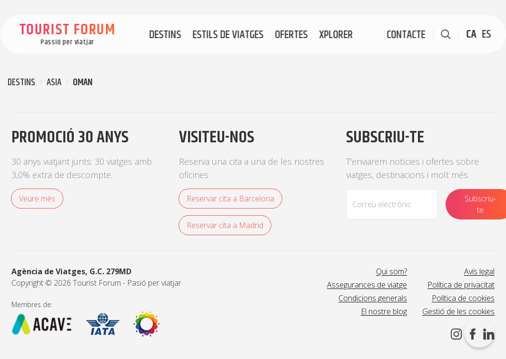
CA (471, 34)
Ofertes (291, 34)
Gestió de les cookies (458, 311)
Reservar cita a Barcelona (230, 198)
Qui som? (391, 271)
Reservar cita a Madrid (225, 225)
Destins (165, 34)
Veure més (37, 198)
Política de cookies (463, 298)
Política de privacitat (461, 284)
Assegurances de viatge (367, 284)
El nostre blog (384, 311)
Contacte (406, 34)
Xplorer (336, 34)
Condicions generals (372, 298)
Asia (54, 83)
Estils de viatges (227, 34)
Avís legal (479, 271)
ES (486, 34)
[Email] (392, 204)
